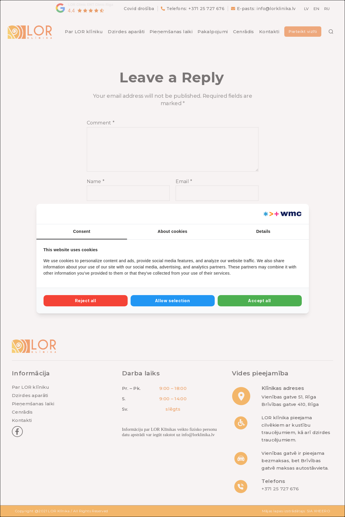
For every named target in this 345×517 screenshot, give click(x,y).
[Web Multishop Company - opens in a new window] (282, 214)
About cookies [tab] (172, 231)
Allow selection (172, 300)
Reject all (85, 300)
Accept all (259, 300)
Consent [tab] (81, 231)
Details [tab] (263, 231)
